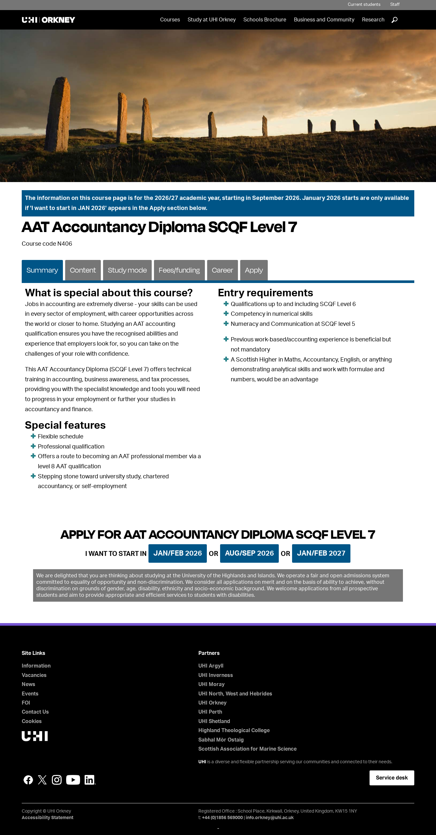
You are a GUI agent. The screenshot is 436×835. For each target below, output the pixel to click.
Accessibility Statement (47, 818)
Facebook (28, 780)
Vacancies (34, 675)
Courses (170, 19)
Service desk (392, 777)
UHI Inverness (215, 675)
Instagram (57, 780)
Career (222, 269)
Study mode (127, 269)
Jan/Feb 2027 (321, 553)
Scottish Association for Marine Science (247, 749)
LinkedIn (90, 780)
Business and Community (324, 19)
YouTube (73, 780)
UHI (202, 762)
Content (83, 269)
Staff (395, 5)
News (28, 684)
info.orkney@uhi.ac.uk (270, 818)
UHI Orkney (212, 703)
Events (30, 693)
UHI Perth (210, 712)
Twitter (42, 780)
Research (373, 19)
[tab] (42, 269)
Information (36, 666)
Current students (364, 5)
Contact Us (35, 712)
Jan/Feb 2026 (177, 553)
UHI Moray (211, 684)
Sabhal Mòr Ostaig (221, 740)
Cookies (32, 721)
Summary (42, 269)
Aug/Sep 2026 (249, 553)
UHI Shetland (214, 721)
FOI (26, 703)
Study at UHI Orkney (212, 19)
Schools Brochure (264, 19)
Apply (254, 269)
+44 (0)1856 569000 (222, 818)
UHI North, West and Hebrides (235, 693)
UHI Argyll (210, 666)
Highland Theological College (234, 730)
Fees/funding (179, 269)
